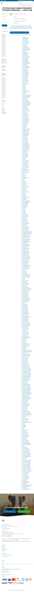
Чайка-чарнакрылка (26, 248)
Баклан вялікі (25, 106)
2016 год (14, 28)
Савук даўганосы (26, 83)
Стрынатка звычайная (27, 462)
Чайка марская (25, 253)
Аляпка (24, 341)
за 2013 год (3, 56)
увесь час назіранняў (16, 25)
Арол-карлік (25, 157)
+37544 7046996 (9, 535)
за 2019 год (3, 48)
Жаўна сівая (25, 305)
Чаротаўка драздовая (27, 375)
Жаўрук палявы (25, 320)
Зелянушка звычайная (27, 443)
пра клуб (3, 102)
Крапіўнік (24, 342)
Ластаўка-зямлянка (26, 322)
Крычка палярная (26, 262)
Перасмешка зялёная (26, 376)
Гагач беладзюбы (26, 97)
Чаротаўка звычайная (27, 369)
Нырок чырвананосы (26, 67)
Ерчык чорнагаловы (26, 354)
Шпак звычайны (26, 432)
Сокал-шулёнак (25, 161)
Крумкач (24, 431)
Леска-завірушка (26, 380)
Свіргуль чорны (25, 296)
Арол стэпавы (25, 153)
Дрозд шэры (25, 363)
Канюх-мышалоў (26, 147)
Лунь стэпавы (25, 142)
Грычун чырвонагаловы (27, 422)
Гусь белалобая (25, 42)
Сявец (24, 193)
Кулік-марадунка (26, 228)
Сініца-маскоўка (26, 405)
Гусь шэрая (25, 45)
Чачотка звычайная (26, 449)
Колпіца (24, 127)
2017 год (11, 28)
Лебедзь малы (25, 38)
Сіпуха (24, 278)
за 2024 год (3, 41)
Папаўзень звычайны (26, 411)
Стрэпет (24, 178)
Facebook (3, 544)
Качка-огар (25, 54)
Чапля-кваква (25, 114)
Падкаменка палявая (26, 355)
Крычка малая (25, 263)
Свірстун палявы (26, 326)
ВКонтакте (4, 546)
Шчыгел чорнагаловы (27, 444)
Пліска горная (25, 335)
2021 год (18, 27)
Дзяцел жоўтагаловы (26, 316)
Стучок (24, 208)
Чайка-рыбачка (25, 244)
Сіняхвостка (25, 483)
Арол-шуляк (25, 487)
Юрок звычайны (26, 440)
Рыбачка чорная (26, 266)
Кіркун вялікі (25, 204)
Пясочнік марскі (26, 203)
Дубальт (24, 211)
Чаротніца (25, 174)
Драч (24, 173)
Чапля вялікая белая (26, 115)
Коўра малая (25, 98)
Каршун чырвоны (26, 132)
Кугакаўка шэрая (26, 287)
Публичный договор (5, 570)
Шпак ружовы (25, 434)
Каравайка (25, 126)
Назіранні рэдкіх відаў (4, 61)
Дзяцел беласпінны (26, 313)
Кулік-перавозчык (26, 227)
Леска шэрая (25, 381)
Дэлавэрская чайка (26, 486)
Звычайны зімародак (26, 299)
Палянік (24, 185)
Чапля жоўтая (25, 117)
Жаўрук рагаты (25, 321)
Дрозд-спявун (25, 360)
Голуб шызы (25, 269)
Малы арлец (25, 151)
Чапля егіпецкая (26, 118)
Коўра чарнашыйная (26, 104)
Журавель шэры (26, 177)
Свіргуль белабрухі (26, 297)
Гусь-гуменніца (25, 41)
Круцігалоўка (25, 304)
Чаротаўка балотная (26, 371)
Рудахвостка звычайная (27, 351)
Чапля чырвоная (26, 122)
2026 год (22, 25)
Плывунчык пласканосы (27, 233)
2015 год (18, 28)
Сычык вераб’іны (26, 283)
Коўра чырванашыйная (27, 102)
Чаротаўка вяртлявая (27, 368)
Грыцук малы (25, 215)
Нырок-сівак (25, 68)
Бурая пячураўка (26, 478)
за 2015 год (3, 53)
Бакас (24, 210)
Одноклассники (4, 549)
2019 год (26, 27)
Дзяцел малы (25, 314)
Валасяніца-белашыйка (27, 397)
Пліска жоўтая (25, 334)
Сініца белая (25, 410)
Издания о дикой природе (6, 574)
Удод (24, 303)
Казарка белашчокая (26, 49)
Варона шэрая (25, 430)
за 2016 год (3, 52)
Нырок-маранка (26, 76)
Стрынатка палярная (26, 466)
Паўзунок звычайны (26, 413)
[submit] (31, 563)
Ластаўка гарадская (26, 325)
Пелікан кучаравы (26, 110)
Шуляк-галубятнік (26, 144)
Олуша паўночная (26, 105)
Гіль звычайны (25, 457)
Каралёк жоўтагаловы (27, 392)
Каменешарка (25, 229)
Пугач (24, 279)
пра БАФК (3, 109)
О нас (3, 566)
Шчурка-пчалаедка (26, 300)
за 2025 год (3, 40)
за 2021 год (3, 45)
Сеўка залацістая (26, 191)
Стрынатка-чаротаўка (27, 468)
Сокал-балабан (25, 165)
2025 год (26, 25)
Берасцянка (25, 439)
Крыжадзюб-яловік (26, 452)
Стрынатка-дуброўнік (27, 465)
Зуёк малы (25, 187)
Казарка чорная (25, 50)
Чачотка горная (25, 448)
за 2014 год (3, 94)
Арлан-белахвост (26, 134)
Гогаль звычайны (26, 80)
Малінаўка (25, 346)
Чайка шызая (25, 246)
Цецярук (24, 88)
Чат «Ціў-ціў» (4, 553)
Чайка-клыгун (25, 249)
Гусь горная (25, 46)
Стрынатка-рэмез (26, 477)
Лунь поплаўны (25, 143)
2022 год (15, 27)
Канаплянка (25, 447)
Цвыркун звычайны (26, 364)
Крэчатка (24, 194)
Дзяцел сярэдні (25, 312)
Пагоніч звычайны (26, 169)
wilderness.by (4, 527)
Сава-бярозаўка (26, 284)
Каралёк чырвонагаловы (27, 393)
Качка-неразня (25, 59)
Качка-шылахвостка (26, 63)
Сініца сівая (25, 402)
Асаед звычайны (26, 130)
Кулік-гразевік (25, 206)
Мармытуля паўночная (27, 377)
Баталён (24, 207)
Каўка (24, 427)
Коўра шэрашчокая (26, 101)
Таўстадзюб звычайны (27, 460)
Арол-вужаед (25, 138)
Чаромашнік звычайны (27, 456)
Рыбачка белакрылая (26, 267)
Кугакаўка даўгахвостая (27, 288)
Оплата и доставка (5, 572)
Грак (24, 428)
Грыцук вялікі (25, 214)
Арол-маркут (25, 156)
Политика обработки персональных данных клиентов (11, 569)
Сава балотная (25, 292)
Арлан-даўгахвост (26, 482)
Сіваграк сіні (25, 301)
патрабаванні (4, 113)
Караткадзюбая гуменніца (27, 470)
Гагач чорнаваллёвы (26, 96)
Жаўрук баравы (25, 318)
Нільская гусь (25, 481)
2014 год (22, 28)
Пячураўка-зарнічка (26, 390)
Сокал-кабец (25, 164)
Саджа (24, 270)
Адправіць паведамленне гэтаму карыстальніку (19, 32)
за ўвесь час (4, 77)
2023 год (11, 27)
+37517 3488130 (8, 536)
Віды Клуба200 (4, 70)
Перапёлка (25, 92)
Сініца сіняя (25, 409)
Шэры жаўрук (25, 479)
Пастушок (25, 168)
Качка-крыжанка (26, 62)
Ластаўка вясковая (26, 324)
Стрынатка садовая (26, 464)
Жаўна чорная (25, 308)
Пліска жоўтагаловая (26, 337)
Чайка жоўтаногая (26, 252)
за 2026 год (3, 39)
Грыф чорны (25, 136)
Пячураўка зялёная (26, 385)
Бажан (24, 93)
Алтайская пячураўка (26, 489)
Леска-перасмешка (26, 379)
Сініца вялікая (25, 407)
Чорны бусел (25, 123)
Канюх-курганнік (26, 148)
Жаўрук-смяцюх (26, 317)
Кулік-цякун (25, 225)
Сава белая (25, 282)
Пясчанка (24, 198)
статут (3, 103)
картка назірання (4, 112)
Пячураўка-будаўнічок (27, 389)
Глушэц (24, 89)
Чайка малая (25, 242)
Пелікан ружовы (26, 109)
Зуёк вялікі (25, 189)
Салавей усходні (26, 347)
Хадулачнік (25, 182)
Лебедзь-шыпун (26, 37)
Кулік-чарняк (25, 224)
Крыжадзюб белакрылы (27, 453)
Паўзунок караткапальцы (27, 414)
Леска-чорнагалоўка (26, 384)
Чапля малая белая (26, 119)
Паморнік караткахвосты (27, 232)
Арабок (24, 85)
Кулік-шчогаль (25, 219)
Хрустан (24, 190)
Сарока (24, 424)
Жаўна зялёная (25, 307)
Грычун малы (25, 418)
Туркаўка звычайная (26, 275)
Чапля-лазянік (25, 113)
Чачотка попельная (26, 451)
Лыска (24, 176)
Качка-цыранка (25, 60)
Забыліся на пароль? (5, 31)
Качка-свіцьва (25, 58)
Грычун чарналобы (26, 419)
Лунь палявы (25, 140)
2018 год (29, 27)
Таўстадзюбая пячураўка (27, 485)
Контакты (3, 567)
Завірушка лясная (26, 343)
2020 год (22, 27)
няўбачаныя (3, 97)
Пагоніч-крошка (26, 172)
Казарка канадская (26, 47)
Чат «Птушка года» (5, 556)
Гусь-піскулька (25, 43)
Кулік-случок (25, 220)
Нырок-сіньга (25, 77)
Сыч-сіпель (25, 286)
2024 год (29, 25)
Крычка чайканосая (26, 258)
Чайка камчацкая (26, 254)
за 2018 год (3, 49)
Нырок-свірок (25, 79)
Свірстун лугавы (26, 329)
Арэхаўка (24, 426)
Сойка (24, 423)
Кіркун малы (25, 199)
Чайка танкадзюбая (26, 245)
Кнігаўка (24, 195)
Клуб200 (3, 576)
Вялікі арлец (25, 152)
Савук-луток (25, 81)
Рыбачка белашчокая (26, 265)
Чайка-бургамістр (26, 240)
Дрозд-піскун (25, 359)
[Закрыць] (32, 1)
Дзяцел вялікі (25, 309)
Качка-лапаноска (26, 66)
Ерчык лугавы (25, 352)
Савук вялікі (25, 84)
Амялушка (25, 339)
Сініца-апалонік (25, 401)
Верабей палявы (26, 436)
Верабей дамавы (26, 435)
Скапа (24, 159)
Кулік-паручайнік (26, 223)
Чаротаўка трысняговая (27, 373)
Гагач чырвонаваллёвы (27, 94)
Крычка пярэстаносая (27, 257)
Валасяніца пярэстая (26, 398)
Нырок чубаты (25, 71)
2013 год (26, 28)
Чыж (24, 445)
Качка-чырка (25, 64)
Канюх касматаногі (26, 149)
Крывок (24, 181)
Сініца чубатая (25, 406)
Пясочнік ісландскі (26, 197)
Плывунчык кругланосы (27, 231)
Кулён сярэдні (25, 216)
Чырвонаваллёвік (26, 202)
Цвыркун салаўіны (26, 367)
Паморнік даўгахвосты (27, 236)
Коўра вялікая (25, 100)
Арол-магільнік (25, 155)
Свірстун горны (25, 333)
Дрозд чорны (25, 356)
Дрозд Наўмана (26, 358)
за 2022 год (3, 44)
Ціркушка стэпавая (26, 186)
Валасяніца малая (26, 396)
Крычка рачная (25, 261)
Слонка (24, 212)
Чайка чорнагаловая (26, 241)
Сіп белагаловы (25, 135)
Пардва (24, 87)
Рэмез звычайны (26, 415)
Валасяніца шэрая (26, 394)
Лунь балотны (25, 139)
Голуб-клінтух (25, 271)
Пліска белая (25, 338)
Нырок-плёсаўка (26, 72)
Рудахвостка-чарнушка (27, 350)
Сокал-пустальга (26, 160)
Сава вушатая (25, 291)
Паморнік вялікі (25, 237)
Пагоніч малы (25, 170)
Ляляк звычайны (26, 295)
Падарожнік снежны (26, 461)
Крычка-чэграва (26, 259)
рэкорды (3, 104)
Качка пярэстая (25, 55)
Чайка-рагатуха (26, 250)
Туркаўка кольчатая (26, 274)
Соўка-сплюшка (26, 280)
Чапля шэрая (25, 121)
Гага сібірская (25, 75)
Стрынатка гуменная (26, 469)
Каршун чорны (25, 131)
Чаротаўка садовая (26, 372)
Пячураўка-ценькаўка (27, 388)
